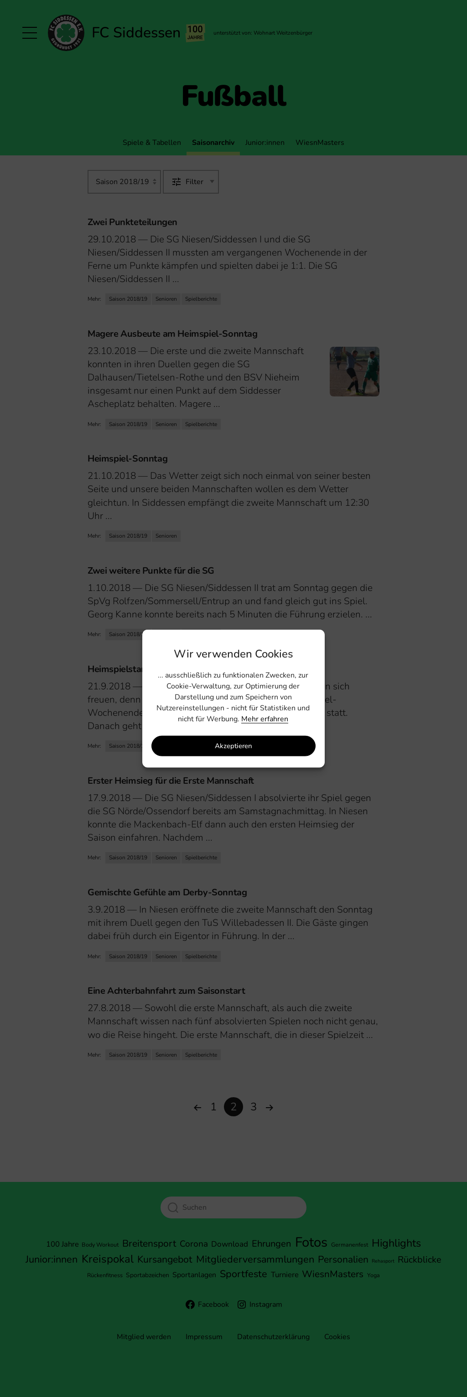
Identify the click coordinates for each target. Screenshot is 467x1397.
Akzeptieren (233, 745)
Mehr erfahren (264, 719)
